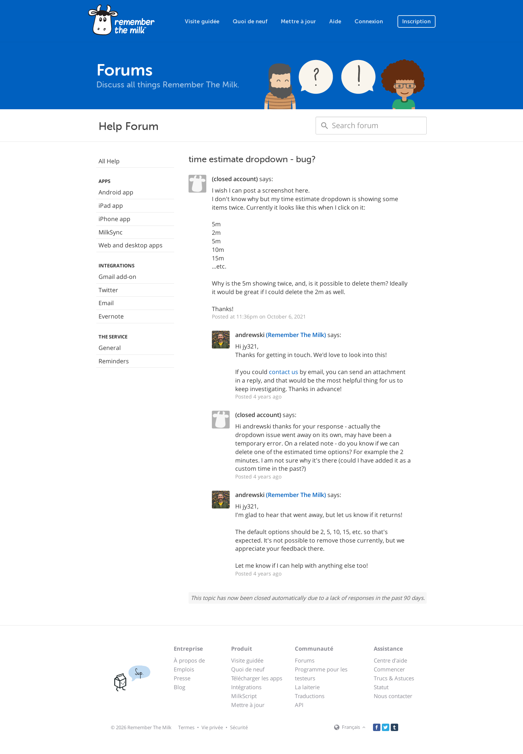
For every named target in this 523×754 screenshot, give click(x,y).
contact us (283, 372)
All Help (109, 161)
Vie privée (212, 727)
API (299, 704)
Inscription (416, 21)
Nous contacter (393, 696)
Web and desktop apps (131, 245)
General (110, 348)
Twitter (108, 290)
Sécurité (239, 727)
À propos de (189, 660)
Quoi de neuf (250, 21)
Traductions (309, 696)
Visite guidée (202, 21)
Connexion (368, 21)
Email (106, 303)
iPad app (111, 205)
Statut (381, 687)
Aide (335, 21)
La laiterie (307, 687)
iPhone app (114, 219)
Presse (182, 678)
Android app (116, 192)
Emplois (184, 669)
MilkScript (244, 696)
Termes (186, 727)
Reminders (114, 361)
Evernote (111, 316)
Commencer (389, 669)
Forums (304, 660)
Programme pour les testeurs (321, 673)
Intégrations (246, 687)
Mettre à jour (298, 21)
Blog (179, 687)
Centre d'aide (390, 660)
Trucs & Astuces (394, 678)
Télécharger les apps (256, 678)
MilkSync (111, 232)
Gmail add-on (117, 277)
